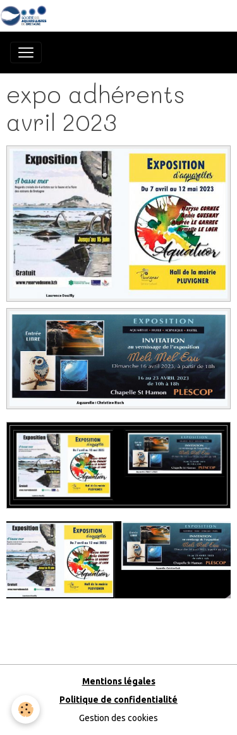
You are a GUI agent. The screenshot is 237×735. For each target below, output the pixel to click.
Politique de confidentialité (118, 700)
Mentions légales (118, 681)
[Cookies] (25, 709)
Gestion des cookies (118, 718)
